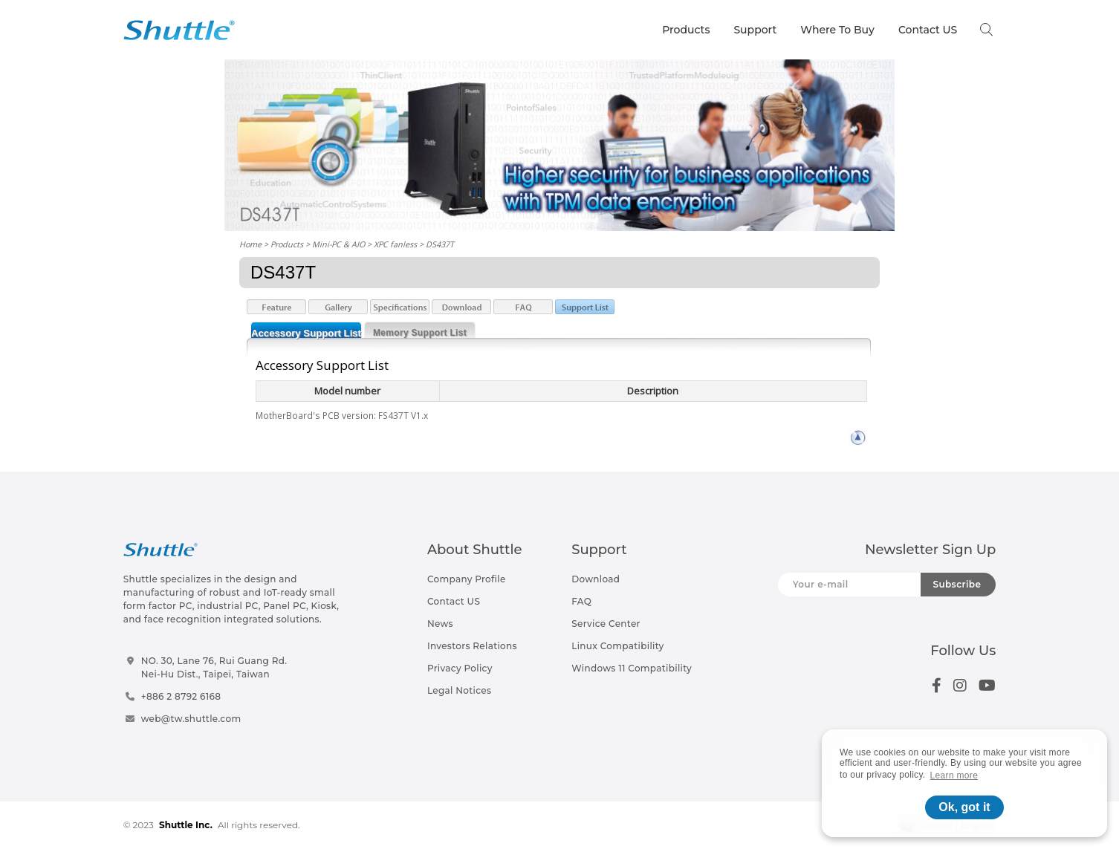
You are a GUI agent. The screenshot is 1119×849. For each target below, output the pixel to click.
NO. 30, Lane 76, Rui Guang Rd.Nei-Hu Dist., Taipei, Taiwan (214, 667)
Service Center (605, 623)
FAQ (581, 601)
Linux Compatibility (617, 645)
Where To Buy (837, 29)
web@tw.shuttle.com (191, 718)
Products (686, 29)
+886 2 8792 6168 (181, 696)
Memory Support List (420, 333)
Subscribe (956, 584)
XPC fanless (395, 244)
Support (754, 29)
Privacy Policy (460, 668)
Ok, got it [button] (964, 807)
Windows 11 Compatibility (631, 668)
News (440, 623)
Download (595, 579)
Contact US (927, 29)
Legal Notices (459, 690)
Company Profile (466, 579)
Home (250, 244)
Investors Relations (472, 645)
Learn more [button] (954, 775)
